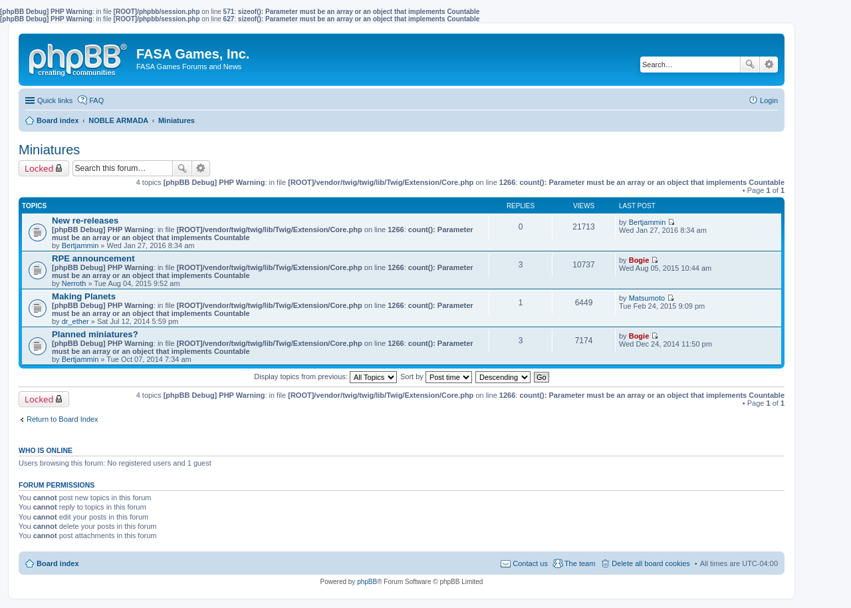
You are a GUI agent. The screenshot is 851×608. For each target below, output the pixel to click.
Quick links (54, 100)
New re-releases (85, 221)
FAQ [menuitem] (96, 100)
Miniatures (49, 149)
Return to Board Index (62, 419)
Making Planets (84, 296)
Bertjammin (80, 245)
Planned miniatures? (95, 334)
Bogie (639, 260)
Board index (58, 563)
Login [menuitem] (769, 100)
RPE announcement (93, 258)
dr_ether (75, 321)
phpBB (367, 581)
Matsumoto (647, 298)
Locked (39, 168)
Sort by (436, 376)
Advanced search (769, 65)
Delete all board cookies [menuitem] (650, 563)
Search (750, 65)
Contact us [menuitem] (530, 563)
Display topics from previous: (325, 376)
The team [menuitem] (579, 563)
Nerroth (74, 283)
